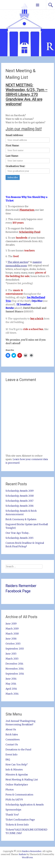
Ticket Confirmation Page (20, 819)
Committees (13, 739)
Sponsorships (13, 809)
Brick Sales (12, 734)
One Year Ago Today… (18, 532)
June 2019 (11, 623)
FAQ (8, 759)
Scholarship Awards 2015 (19, 537)
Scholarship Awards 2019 (20, 490)
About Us (11, 729)
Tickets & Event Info (17, 824)
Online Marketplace (17, 784)
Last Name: (12, 155)
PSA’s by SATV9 (14, 799)
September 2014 (15, 673)
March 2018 (12, 633)
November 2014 (15, 668)
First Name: (12, 145)
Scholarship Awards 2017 (19, 500)
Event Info (11, 754)
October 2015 (13, 643)
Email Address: (14, 135)
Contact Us (12, 744)
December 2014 (14, 663)
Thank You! (12, 814)
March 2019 (12, 628)
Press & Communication (19, 794)
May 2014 (11, 683)
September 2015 (15, 648)
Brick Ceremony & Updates (21, 519)
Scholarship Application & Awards (25, 804)
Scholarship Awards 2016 (20, 505)
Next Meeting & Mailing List (22, 779)
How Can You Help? (17, 764)
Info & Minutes (14, 769)
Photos (10, 789)
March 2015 (12, 658)
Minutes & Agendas (17, 774)
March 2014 (12, 693)
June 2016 (11, 638)
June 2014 (11, 678)
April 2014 (11, 688)
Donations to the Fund (18, 749)
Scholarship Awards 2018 (20, 495)
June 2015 (11, 653)
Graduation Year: (15, 166)
